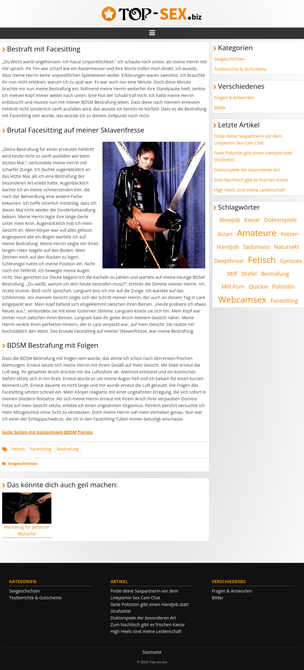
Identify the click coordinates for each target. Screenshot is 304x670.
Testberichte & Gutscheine (240, 69)
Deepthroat (229, 260)
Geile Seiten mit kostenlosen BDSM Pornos (47, 432)
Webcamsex (242, 299)
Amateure (256, 232)
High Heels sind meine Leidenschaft (249, 190)
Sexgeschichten (23, 463)
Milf (232, 273)
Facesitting (40, 449)
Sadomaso (256, 246)
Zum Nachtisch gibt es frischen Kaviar (251, 180)
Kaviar (252, 219)
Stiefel (249, 273)
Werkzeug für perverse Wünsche (26, 514)
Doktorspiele (280, 219)
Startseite (152, 652)
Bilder (220, 107)
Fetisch (18, 449)
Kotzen (289, 234)
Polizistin (283, 286)
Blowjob (229, 219)
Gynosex (291, 260)
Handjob (228, 246)
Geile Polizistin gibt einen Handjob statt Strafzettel (253, 156)
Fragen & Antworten (234, 97)
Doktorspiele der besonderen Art (247, 170)
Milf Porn (233, 286)
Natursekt (286, 246)
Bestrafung (68, 449)
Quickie (258, 286)
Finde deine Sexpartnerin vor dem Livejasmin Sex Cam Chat (248, 139)
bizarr (225, 234)
